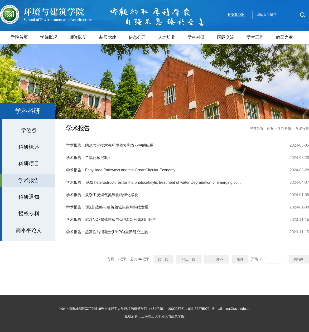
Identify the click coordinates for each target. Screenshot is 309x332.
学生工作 (255, 37)
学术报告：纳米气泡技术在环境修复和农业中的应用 (110, 145)
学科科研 (196, 37)
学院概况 (48, 37)
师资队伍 (78, 37)
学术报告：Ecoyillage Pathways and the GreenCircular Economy (120, 170)
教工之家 (284, 37)
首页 (270, 128)
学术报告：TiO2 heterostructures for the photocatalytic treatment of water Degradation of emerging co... (153, 182)
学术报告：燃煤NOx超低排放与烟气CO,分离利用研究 (111, 220)
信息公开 (137, 37)
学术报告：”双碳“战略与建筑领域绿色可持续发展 (107, 207)
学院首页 (19, 37)
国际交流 (225, 37)
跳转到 (299, 259)
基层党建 (107, 37)
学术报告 (302, 128)
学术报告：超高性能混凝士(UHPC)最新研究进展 (107, 232)
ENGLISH (236, 15)
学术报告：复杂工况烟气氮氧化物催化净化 (102, 195)
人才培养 (166, 37)
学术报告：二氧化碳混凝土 (89, 158)
